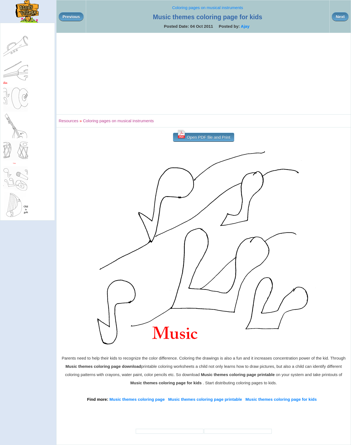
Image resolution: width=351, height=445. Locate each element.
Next (340, 16)
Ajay (245, 26)
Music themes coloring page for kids (281, 399)
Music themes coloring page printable (205, 399)
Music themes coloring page (137, 399)
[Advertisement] (204, 73)
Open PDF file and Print (203, 136)
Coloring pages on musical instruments (207, 7)
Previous (71, 16)
